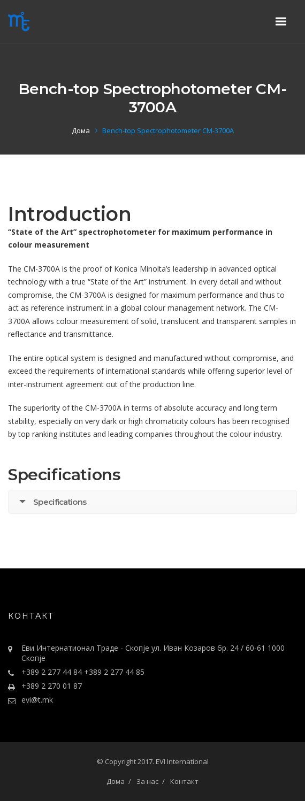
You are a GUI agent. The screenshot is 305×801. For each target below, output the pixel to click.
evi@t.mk (37, 700)
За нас (147, 781)
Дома (81, 130)
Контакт (184, 781)
